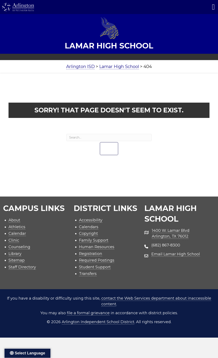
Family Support (93, 240)
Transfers (88, 273)
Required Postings (96, 260)
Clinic (14, 240)
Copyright (88, 233)
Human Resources (96, 247)
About (14, 220)
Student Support (95, 267)
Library (15, 253)
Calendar (17, 233)
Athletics (17, 227)
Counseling (19, 247)
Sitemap (17, 260)
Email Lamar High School (175, 254)
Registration (90, 253)
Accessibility (90, 220)
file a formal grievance (88, 313)
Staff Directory (22, 267)
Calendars (88, 227)
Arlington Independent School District (98, 322)
